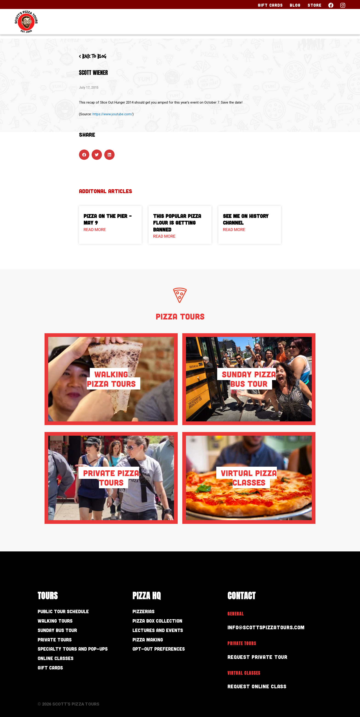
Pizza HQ (261, 24)
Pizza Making (149, 642)
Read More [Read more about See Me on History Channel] (234, 229)
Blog (295, 5)
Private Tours (57, 642)
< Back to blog (94, 56)
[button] (84, 155)
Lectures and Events (161, 632)
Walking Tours (58, 621)
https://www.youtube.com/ (112, 114)
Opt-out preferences (162, 652)
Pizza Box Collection (161, 621)
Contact (330, 24)
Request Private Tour (259, 656)
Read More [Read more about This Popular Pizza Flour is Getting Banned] (164, 236)
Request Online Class (259, 686)
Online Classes (58, 662)
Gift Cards (270, 5)
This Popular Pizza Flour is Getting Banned (177, 222)
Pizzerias (145, 611)
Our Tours (218, 24)
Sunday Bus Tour (61, 632)
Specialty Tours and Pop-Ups (79, 652)
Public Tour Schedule (67, 611)
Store (315, 5)
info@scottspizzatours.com (269, 627)
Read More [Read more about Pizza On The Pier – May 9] (95, 229)
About (295, 24)
